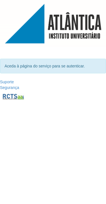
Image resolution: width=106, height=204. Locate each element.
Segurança (9, 87)
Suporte (7, 82)
